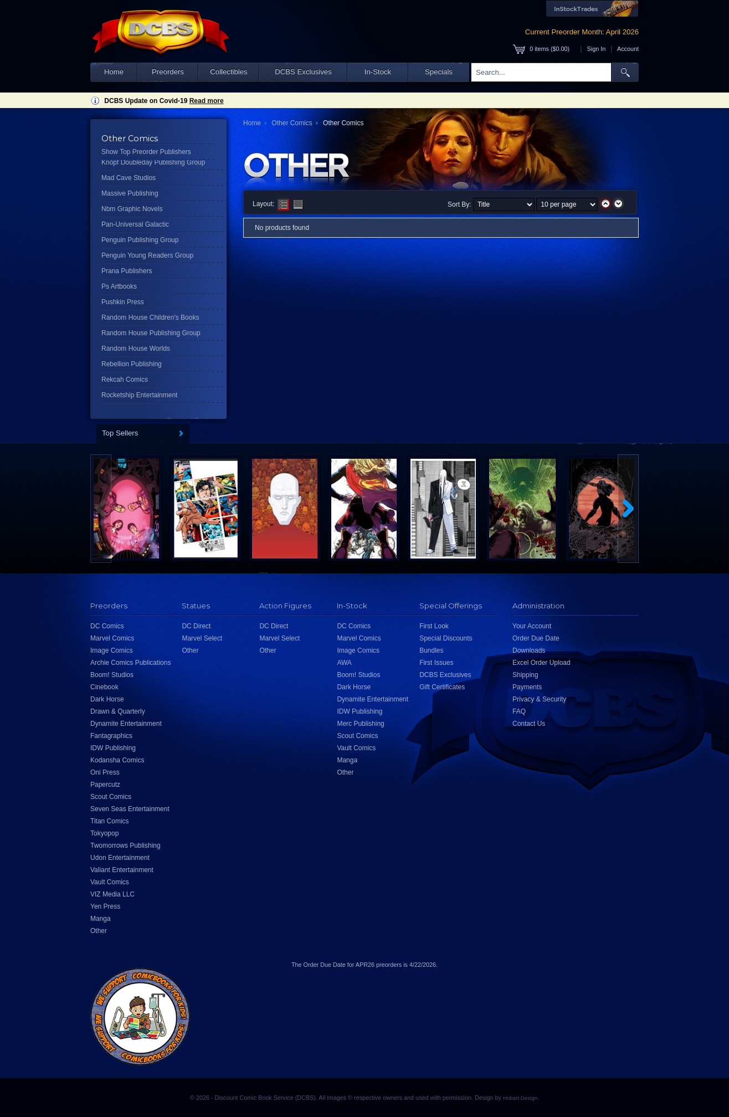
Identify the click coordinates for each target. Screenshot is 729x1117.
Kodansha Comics (117, 760)
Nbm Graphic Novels (132, 209)
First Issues (436, 663)
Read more (206, 101)
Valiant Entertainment (121, 870)
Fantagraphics (111, 736)
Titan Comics (109, 821)
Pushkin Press (122, 302)
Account (628, 48)
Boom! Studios (112, 675)
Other (98, 931)
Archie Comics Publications (130, 663)
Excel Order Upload (541, 663)
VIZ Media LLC (112, 894)
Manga (100, 919)
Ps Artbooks (119, 286)
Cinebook (104, 687)
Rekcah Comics (124, 379)
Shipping (525, 675)
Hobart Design (520, 1098)
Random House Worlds (135, 348)
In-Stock (377, 72)
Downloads (528, 650)
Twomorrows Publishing (125, 845)
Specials (439, 72)
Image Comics (111, 650)
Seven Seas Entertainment (130, 809)
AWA (344, 663)
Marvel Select (202, 638)
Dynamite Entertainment (126, 723)
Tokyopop (104, 833)
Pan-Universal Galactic (135, 224)
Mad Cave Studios (128, 178)
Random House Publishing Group (151, 333)
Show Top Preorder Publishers (146, 152)
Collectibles (228, 72)
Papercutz (105, 784)
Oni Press (105, 772)
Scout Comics (110, 797)
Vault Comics (109, 882)
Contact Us (528, 723)
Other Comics (291, 123)
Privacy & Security (539, 699)
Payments (527, 687)
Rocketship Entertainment (139, 395)
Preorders (168, 72)
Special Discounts (445, 638)
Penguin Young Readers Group (147, 255)
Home (114, 72)
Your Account (531, 626)
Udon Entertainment (120, 858)
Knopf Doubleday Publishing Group (153, 162)
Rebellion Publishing (131, 364)
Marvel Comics (112, 638)
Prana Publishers (126, 271)
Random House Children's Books (150, 317)
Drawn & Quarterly (117, 711)
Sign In (596, 48)
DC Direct (196, 626)
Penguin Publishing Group (139, 240)
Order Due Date (535, 638)
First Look (434, 626)
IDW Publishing (113, 748)
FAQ (519, 711)
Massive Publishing (129, 193)
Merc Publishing (360, 723)
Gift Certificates (442, 687)
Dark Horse (107, 699)
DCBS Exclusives (303, 72)
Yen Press (105, 906)
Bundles (431, 650)
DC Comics (107, 626)
